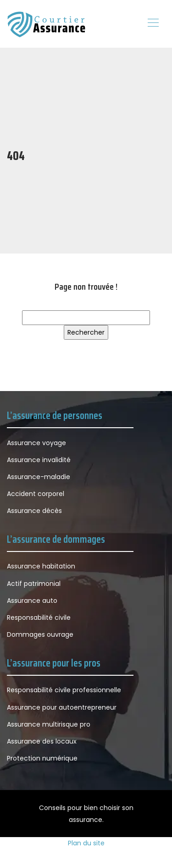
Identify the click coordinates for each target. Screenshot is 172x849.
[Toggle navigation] (152, 24)
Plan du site (86, 843)
